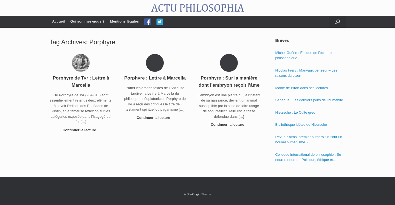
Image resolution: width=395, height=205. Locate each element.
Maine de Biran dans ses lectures (301, 88)
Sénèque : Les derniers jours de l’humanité (309, 100)
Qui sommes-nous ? (87, 21)
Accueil (58, 21)
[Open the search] (337, 22)
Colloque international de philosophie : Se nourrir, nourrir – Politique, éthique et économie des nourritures (308, 157)
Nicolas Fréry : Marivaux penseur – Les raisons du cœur (306, 73)
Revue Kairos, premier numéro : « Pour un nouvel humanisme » (308, 139)
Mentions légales (124, 21)
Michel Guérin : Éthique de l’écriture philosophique (303, 55)
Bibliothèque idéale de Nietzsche (301, 124)
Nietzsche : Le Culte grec (295, 112)
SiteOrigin (194, 194)
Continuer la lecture (81, 130)
